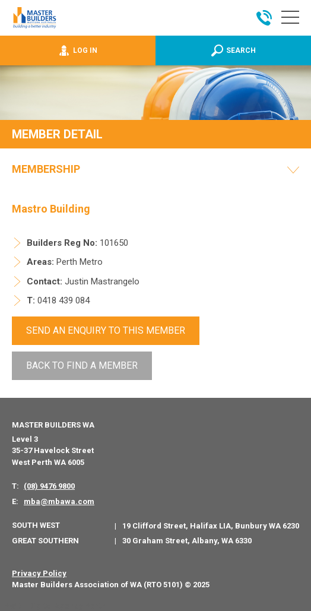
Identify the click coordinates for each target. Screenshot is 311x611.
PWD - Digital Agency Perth (55, 605)
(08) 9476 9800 (49, 485)
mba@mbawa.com (59, 500)
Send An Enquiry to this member (105, 330)
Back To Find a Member (82, 365)
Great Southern (45, 539)
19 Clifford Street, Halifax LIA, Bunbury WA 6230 (210, 525)
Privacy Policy (39, 572)
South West (36, 524)
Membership (46, 169)
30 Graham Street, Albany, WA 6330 (187, 540)
